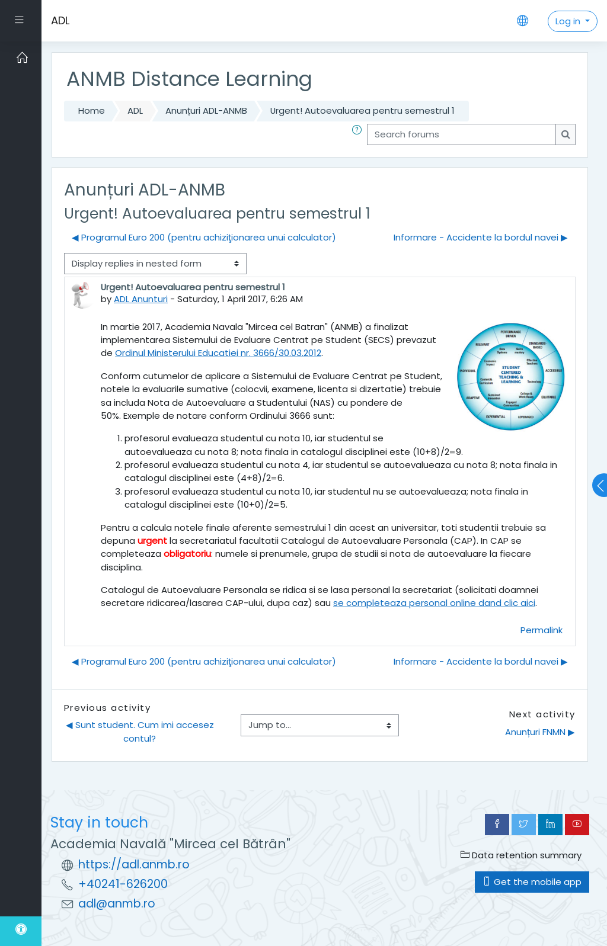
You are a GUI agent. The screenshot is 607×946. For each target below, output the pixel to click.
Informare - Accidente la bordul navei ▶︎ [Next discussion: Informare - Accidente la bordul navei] (481, 237)
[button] (359, 134)
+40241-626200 (123, 884)
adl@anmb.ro (116, 904)
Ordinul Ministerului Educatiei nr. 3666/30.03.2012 (218, 353)
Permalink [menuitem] (541, 630)
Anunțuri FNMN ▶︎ (540, 732)
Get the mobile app (532, 882)
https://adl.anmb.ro (134, 865)
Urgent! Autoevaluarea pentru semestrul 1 (362, 110)
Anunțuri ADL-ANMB (206, 110)
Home (91, 110)
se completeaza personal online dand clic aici (434, 603)
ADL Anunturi (141, 299)
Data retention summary (521, 855)
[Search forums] (461, 134)
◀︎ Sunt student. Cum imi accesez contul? (141, 731)
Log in (569, 21)
